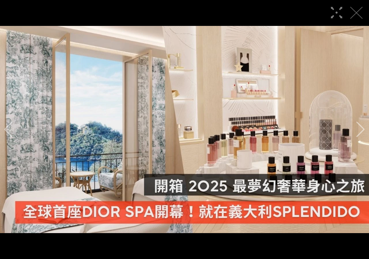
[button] (8, 129)
